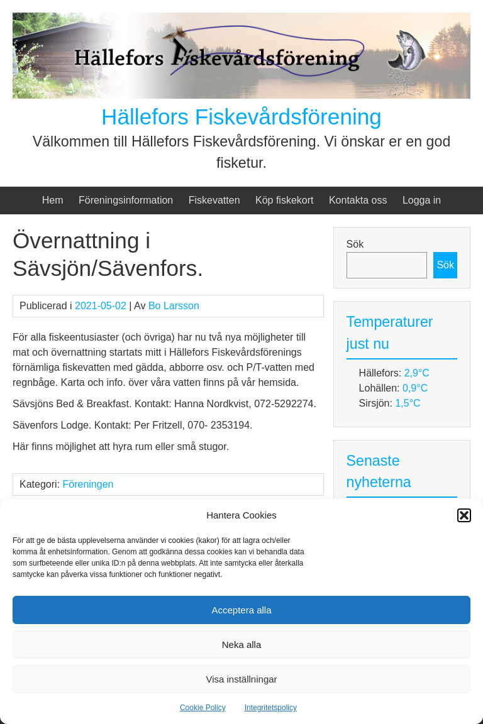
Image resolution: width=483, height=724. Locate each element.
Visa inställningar (241, 679)
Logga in (421, 200)
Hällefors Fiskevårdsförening (241, 116)
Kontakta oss (358, 200)
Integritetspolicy (271, 707)
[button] (464, 515)
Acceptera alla (241, 610)
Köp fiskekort (284, 200)
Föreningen (87, 484)
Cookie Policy (203, 707)
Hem (53, 200)
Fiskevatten (214, 200)
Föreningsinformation (126, 200)
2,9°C (417, 373)
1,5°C (407, 403)
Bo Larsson (173, 305)
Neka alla (242, 644)
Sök (355, 244)
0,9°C (415, 388)
